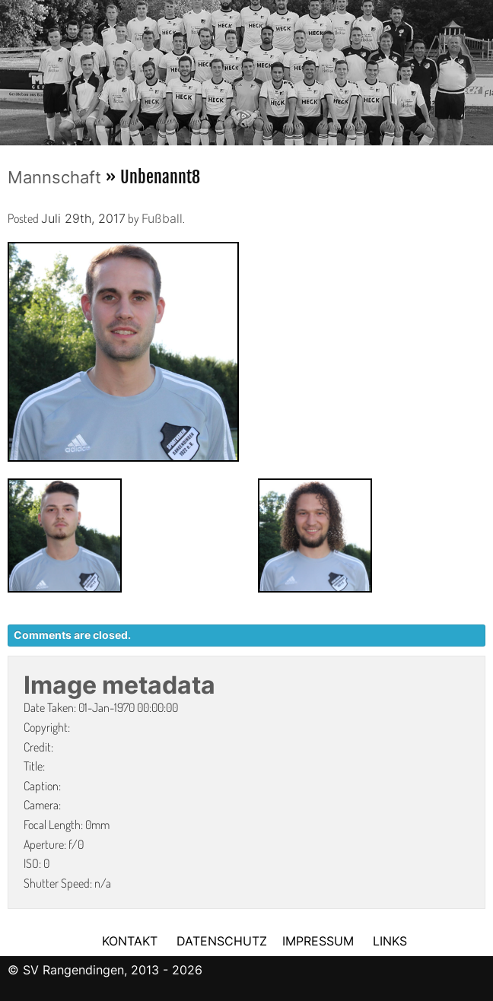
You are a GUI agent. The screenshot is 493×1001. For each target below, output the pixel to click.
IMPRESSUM (320, 941)
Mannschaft (54, 177)
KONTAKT (129, 941)
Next (481, 67)
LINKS (390, 941)
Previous (11, 67)
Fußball (162, 218)
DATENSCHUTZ (222, 941)
